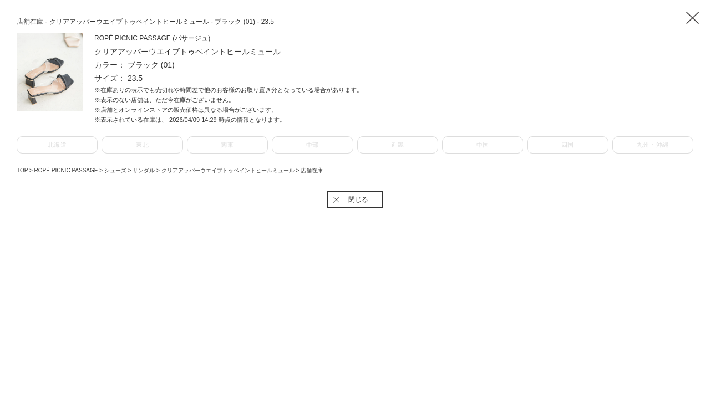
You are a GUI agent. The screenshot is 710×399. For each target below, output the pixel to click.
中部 (312, 144)
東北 (142, 144)
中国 (482, 144)
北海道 (57, 144)
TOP (22, 170)
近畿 (397, 144)
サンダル (144, 170)
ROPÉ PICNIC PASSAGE (67, 170)
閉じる (358, 199)
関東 (227, 144)
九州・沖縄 (653, 144)
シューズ (116, 170)
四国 (567, 144)
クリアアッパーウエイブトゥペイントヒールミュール (228, 170)
